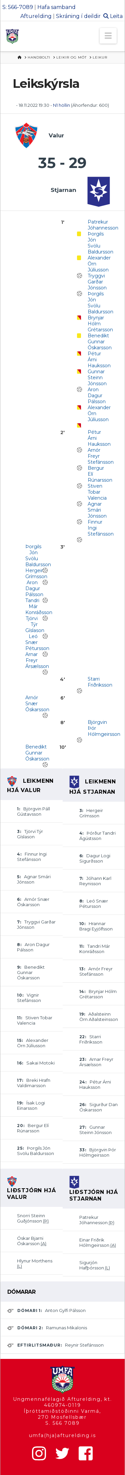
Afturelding (36, 16)
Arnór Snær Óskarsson (37, 704)
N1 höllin (61, 105)
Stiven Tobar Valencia (97, 492)
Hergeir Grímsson (36, 573)
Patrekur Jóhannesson (103, 225)
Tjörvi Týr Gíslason (34, 624)
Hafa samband (56, 7)
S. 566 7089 (62, 1423)
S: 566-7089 (17, 7)
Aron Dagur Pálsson (97, 396)
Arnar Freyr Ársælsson (37, 660)
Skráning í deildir (78, 16)
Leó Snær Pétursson (37, 642)
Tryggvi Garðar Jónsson (97, 282)
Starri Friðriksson (100, 682)
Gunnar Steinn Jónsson (97, 378)
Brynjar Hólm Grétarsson (100, 324)
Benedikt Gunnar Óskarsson (100, 342)
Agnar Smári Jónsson (97, 510)
